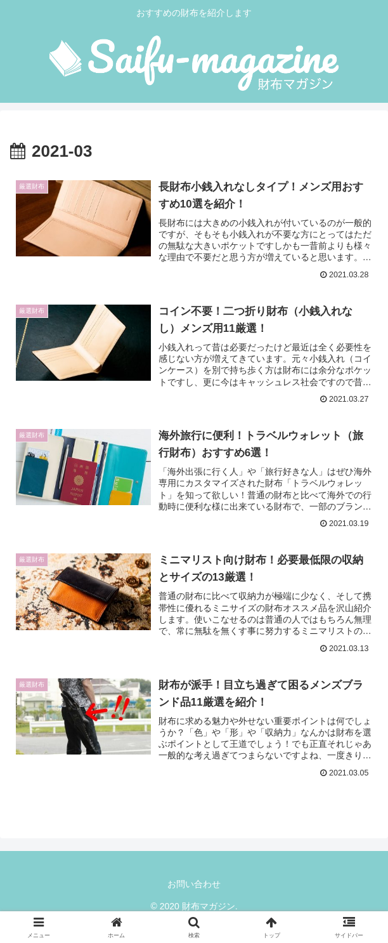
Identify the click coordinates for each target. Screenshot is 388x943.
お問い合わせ (194, 885)
